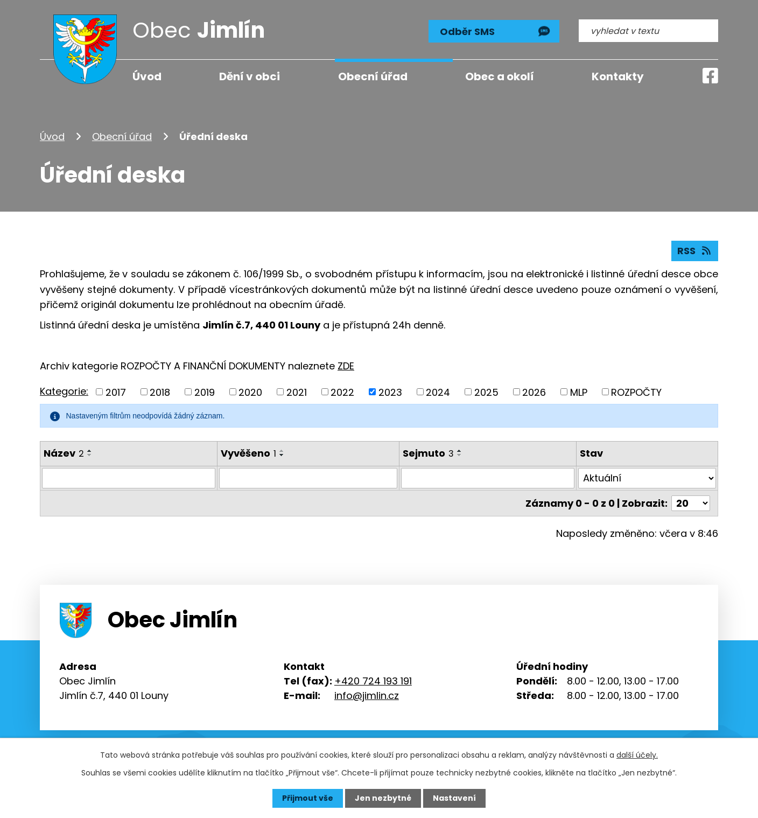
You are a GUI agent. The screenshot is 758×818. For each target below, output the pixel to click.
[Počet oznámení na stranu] (690, 503)
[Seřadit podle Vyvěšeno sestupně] (282, 455)
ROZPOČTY (636, 391)
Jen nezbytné (383, 798)
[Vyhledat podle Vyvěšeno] (308, 478)
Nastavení (454, 798)
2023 (390, 391)
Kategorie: (64, 391)
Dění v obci (249, 76)
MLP (578, 391)
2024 (438, 391)
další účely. (637, 755)
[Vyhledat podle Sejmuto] (487, 478)
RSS (695, 250)
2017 (116, 391)
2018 (160, 391)
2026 (534, 391)
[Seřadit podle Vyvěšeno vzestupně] (282, 451)
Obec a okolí (499, 76)
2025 (486, 391)
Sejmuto (428, 453)
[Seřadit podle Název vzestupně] (90, 451)
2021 (296, 391)
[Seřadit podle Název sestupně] (90, 455)
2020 (250, 391)
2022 (342, 391)
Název (64, 453)
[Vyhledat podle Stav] (647, 478)
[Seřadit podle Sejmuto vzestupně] (460, 451)
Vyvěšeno (248, 453)
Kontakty (618, 76)
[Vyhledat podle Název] (128, 478)
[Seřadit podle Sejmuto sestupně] (460, 455)
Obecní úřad (122, 136)
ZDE (346, 366)
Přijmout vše (307, 798)
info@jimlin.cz (366, 695)
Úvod (52, 136)
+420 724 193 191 (373, 681)
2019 (204, 391)
